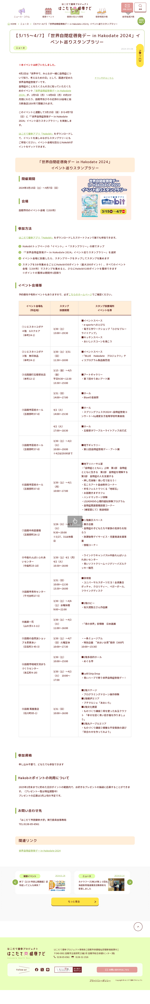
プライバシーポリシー (100, 994)
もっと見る (74, 915)
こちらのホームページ (80, 308)
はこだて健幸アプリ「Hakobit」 (36, 147)
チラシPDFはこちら (104, 91)
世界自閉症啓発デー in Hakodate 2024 (39, 864)
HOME (13, 37)
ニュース (24, 37)
